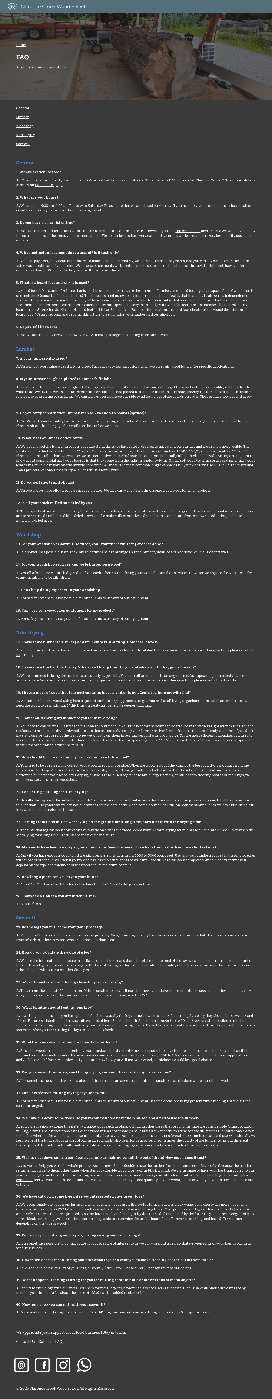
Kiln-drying (25, 135)
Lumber (22, 117)
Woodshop (24, 126)
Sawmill (23, 144)
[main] (136, 56)
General (22, 108)
